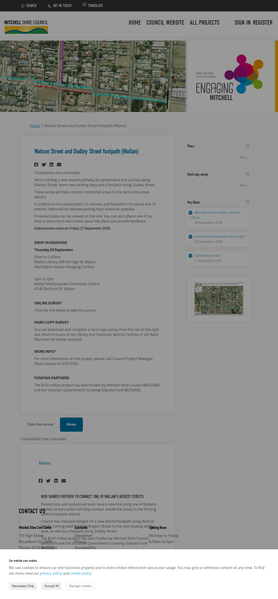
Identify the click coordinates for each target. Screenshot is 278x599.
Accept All (51, 586)
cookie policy (80, 573)
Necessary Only (23, 586)
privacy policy (51, 573)
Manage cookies (80, 586)
